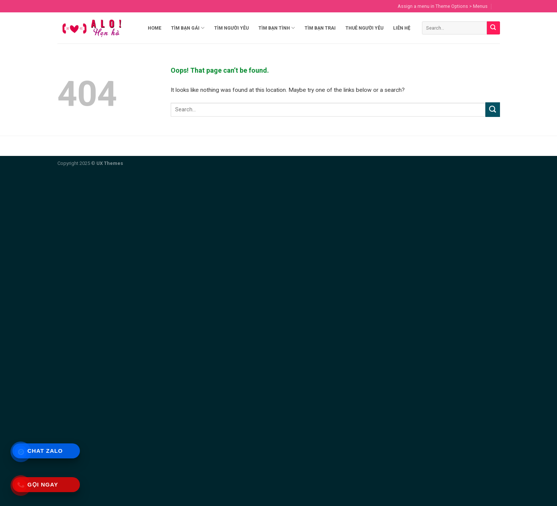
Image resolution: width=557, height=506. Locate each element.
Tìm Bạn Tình (276, 27)
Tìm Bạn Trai (320, 28)
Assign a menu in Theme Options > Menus (443, 6)
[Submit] (493, 27)
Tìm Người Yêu (231, 28)
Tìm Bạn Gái (187, 27)
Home (154, 28)
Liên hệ (401, 28)
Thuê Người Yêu (364, 28)
